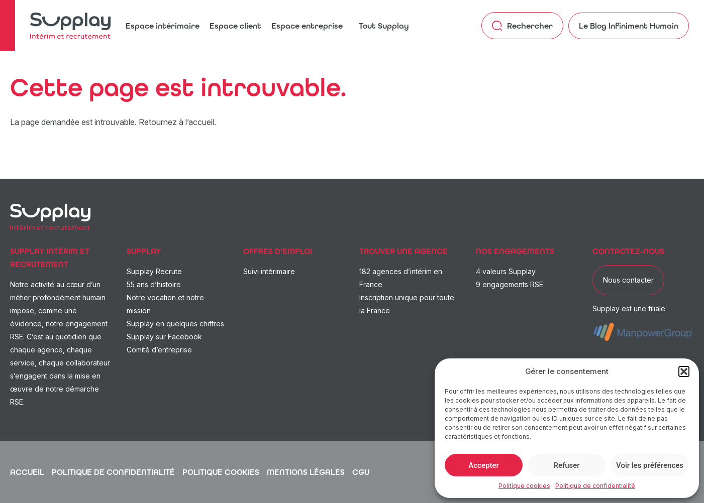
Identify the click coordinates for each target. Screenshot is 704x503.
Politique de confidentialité (595, 485)
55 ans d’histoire (154, 284)
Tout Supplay (384, 26)
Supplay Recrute (154, 271)
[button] (684, 371)
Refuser (566, 465)
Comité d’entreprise (159, 349)
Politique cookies (524, 485)
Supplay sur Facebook (164, 336)
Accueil (27, 472)
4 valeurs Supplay (506, 271)
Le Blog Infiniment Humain (628, 26)
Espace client (235, 26)
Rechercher (522, 26)
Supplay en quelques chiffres (175, 323)
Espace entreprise (307, 26)
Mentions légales (306, 472)
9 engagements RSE (509, 284)
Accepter (483, 465)
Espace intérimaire (162, 26)
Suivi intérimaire (269, 271)
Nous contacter (628, 280)
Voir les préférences (649, 465)
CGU (360, 472)
